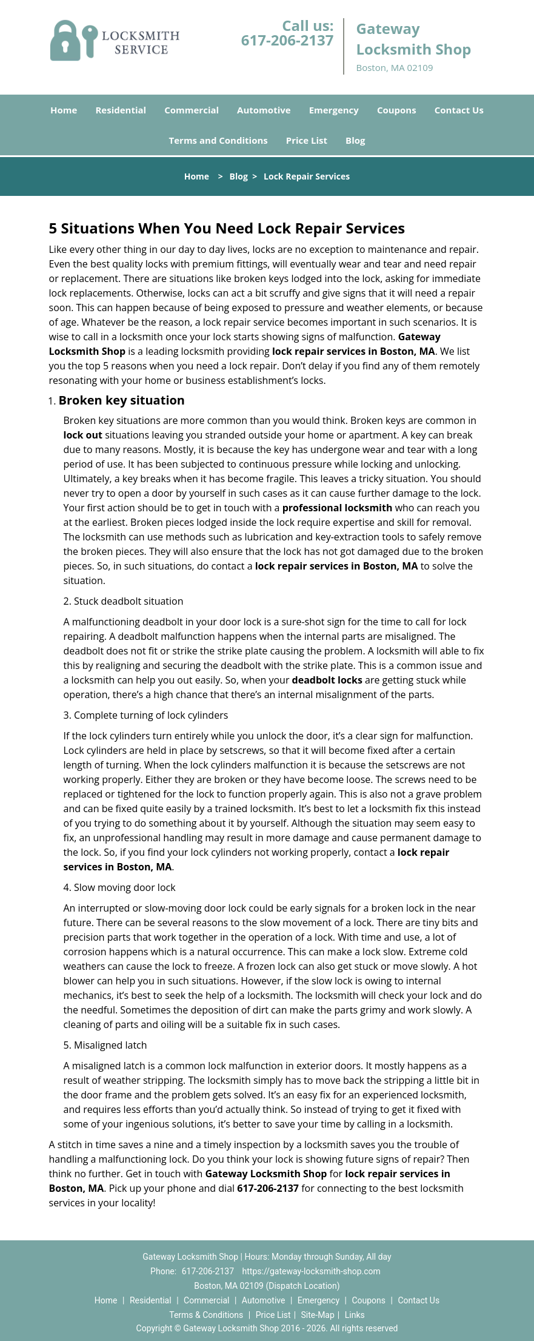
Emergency (334, 110)
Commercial (191, 110)
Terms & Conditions (206, 1315)
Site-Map (318, 1315)
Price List (306, 140)
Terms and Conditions (218, 140)
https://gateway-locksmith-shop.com (311, 1271)
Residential (120, 110)
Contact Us (459, 110)
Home (63, 110)
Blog (355, 140)
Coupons (396, 110)
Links (355, 1315)
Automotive (264, 110)
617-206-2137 (287, 40)
